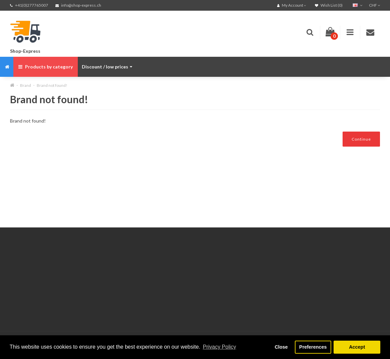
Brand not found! (52, 85)
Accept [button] (357, 347)
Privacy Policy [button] (219, 347)
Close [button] (281, 347)
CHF (374, 5)
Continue (361, 139)
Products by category (45, 66)
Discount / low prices (107, 66)
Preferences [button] (313, 347)
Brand (25, 85)
